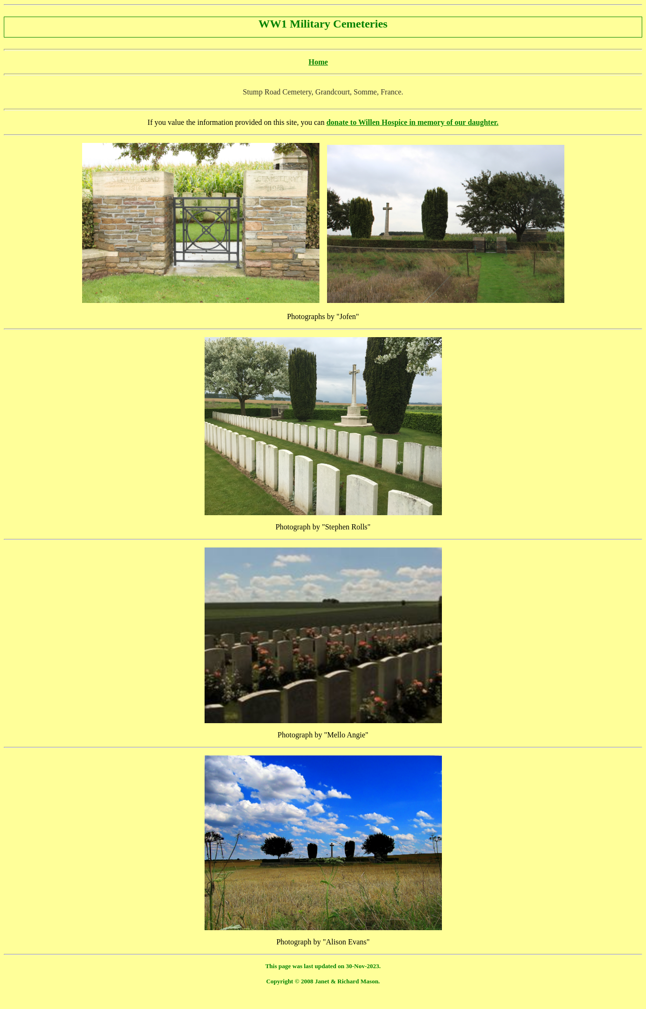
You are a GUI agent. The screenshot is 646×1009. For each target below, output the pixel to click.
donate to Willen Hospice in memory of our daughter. (413, 122)
